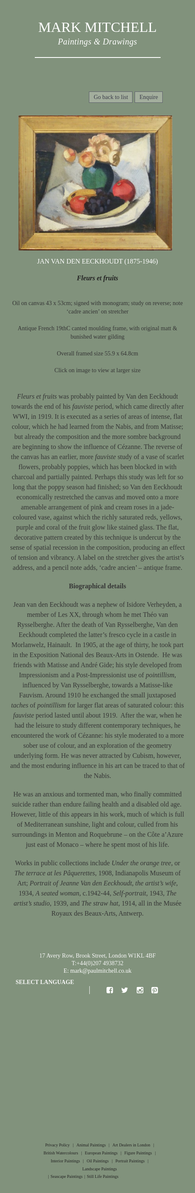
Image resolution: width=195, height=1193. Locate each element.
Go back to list (111, 97)
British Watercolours (61, 1153)
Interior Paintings (65, 1161)
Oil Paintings (98, 1161)
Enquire (148, 97)
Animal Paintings (91, 1145)
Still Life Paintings (103, 1176)
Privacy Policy (57, 1145)
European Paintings (101, 1153)
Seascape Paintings (67, 1176)
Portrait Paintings (130, 1161)
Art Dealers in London (131, 1145)
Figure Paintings (138, 1153)
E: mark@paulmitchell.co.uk (98, 971)
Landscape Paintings (99, 1169)
